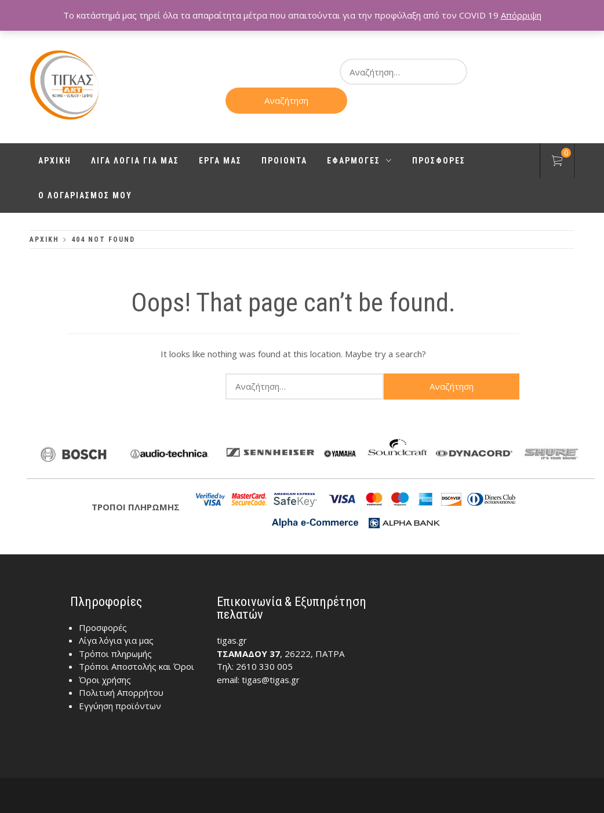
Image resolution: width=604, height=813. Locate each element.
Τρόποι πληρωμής (115, 653)
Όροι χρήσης (105, 679)
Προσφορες (438, 160)
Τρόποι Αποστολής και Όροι (136, 666)
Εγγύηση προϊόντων (120, 706)
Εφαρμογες (359, 160)
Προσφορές (103, 627)
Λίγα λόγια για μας (116, 640)
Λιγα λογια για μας (135, 160)
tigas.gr (232, 640)
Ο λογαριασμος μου (85, 195)
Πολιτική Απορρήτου (121, 692)
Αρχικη (54, 160)
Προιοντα (284, 160)
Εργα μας (220, 160)
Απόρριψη (521, 15)
